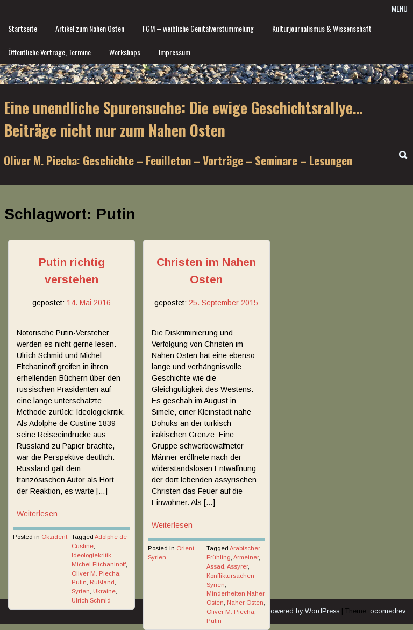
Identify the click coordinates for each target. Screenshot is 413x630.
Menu (399, 8)
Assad (215, 566)
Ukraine (104, 591)
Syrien (81, 591)
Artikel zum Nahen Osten (89, 28)
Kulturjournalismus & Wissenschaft (322, 28)
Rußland (102, 582)
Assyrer (237, 566)
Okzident (54, 537)
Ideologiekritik (91, 555)
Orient (185, 548)
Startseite (22, 28)
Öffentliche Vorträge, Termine (49, 52)
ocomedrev (387, 611)
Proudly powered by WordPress (289, 611)
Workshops (124, 52)
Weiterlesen (37, 513)
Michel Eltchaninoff (99, 564)
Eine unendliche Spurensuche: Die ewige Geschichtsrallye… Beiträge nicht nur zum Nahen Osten (183, 118)
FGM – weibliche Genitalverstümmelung (198, 28)
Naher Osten (245, 602)
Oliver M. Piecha (95, 573)
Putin (79, 582)
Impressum (174, 52)
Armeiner (246, 557)
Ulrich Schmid (91, 600)
